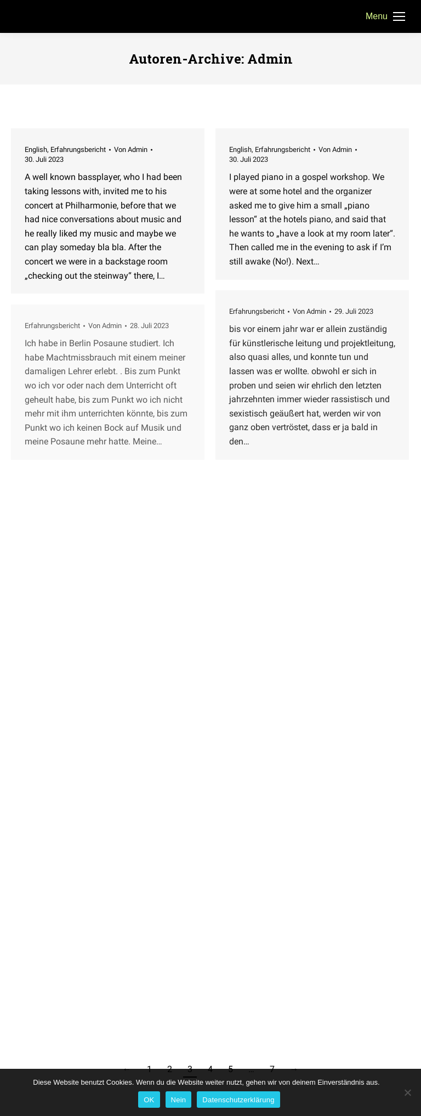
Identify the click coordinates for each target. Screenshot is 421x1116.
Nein (178, 1100)
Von (130, 149)
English (36, 149)
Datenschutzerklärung (238, 1100)
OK (149, 1100)
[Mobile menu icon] (385, 16)
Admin (270, 58)
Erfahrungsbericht (78, 149)
